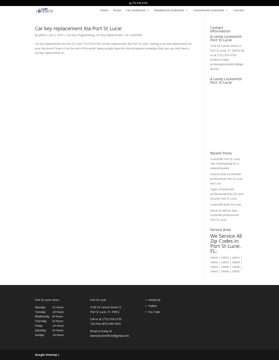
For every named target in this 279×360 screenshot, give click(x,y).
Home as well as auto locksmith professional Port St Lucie (224, 215)
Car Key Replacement (109, 35)
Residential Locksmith (169, 10)
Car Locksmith (136, 10)
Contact (238, 10)
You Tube (154, 312)
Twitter (152, 306)
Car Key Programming (80, 35)
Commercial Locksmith (208, 10)
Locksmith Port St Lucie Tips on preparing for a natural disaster (225, 163)
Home (104, 10)
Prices (117, 10)
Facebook (154, 300)
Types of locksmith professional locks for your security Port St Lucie (227, 193)
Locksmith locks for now (225, 204)
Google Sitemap (46, 355)
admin (42, 35)
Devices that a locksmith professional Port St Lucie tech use (226, 178)
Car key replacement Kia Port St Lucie (78, 28)
